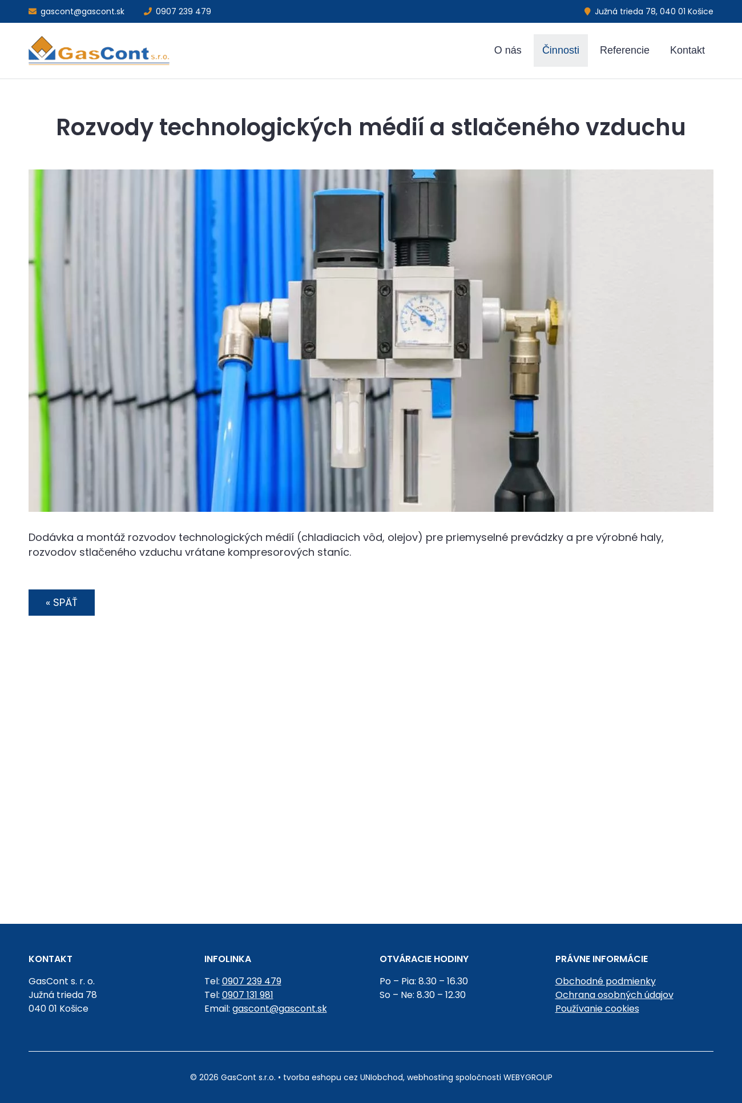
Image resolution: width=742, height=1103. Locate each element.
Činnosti (560, 50)
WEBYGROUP (528, 1077)
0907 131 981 (247, 994)
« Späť (62, 602)
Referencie (625, 50)
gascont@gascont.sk (76, 11)
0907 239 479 (177, 11)
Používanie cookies (597, 1008)
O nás (508, 50)
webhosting (430, 1077)
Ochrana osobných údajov (614, 994)
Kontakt (687, 50)
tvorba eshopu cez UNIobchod (343, 1077)
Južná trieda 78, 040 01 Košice (648, 11)
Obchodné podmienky (605, 981)
